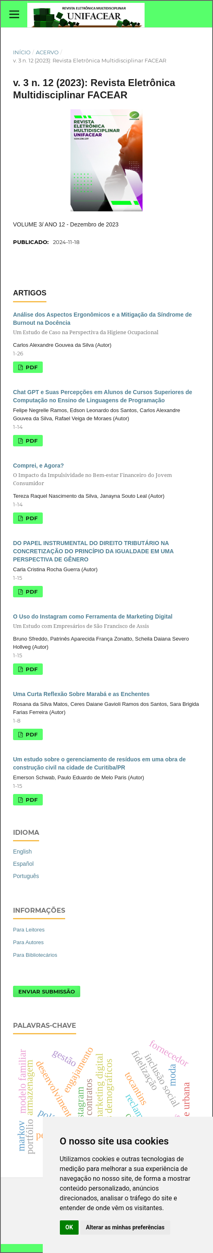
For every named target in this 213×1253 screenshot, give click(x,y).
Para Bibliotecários (35, 955)
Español (23, 863)
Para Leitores (28, 930)
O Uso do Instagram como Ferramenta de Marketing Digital (106, 621)
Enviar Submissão (46, 991)
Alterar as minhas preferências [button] (125, 1227)
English (22, 851)
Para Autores (28, 942)
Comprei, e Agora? (106, 474)
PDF (30, 367)
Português (26, 876)
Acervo (47, 52)
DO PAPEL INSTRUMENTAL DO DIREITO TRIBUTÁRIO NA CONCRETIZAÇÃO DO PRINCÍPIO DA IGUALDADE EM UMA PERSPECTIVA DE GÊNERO (93, 551)
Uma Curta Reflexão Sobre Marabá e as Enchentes (81, 694)
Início (22, 52)
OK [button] (69, 1227)
